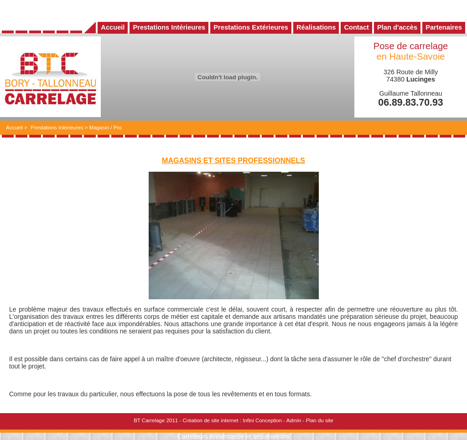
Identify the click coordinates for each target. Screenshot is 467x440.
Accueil (14, 127)
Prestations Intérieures (57, 127)
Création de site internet (210, 420)
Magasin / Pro (105, 127)
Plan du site (319, 420)
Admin (293, 420)
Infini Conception (262, 420)
